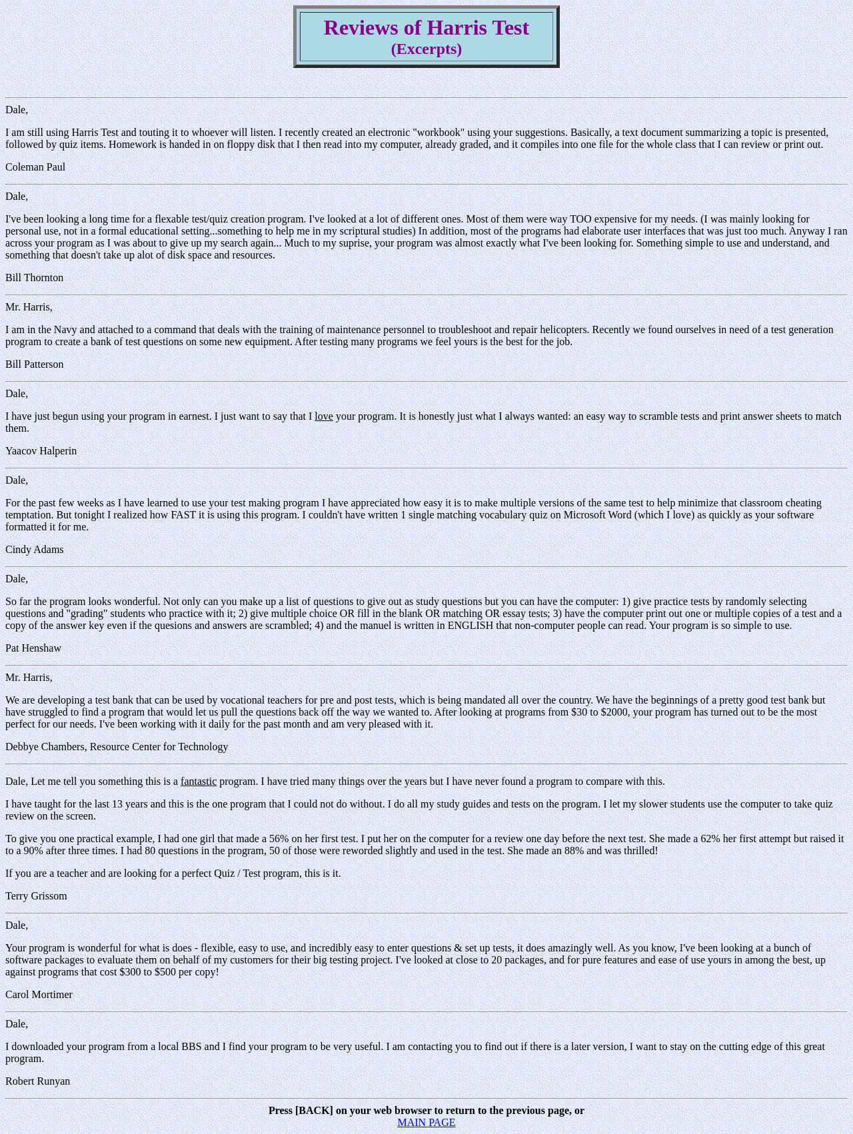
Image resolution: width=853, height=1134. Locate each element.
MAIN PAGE (427, 1122)
